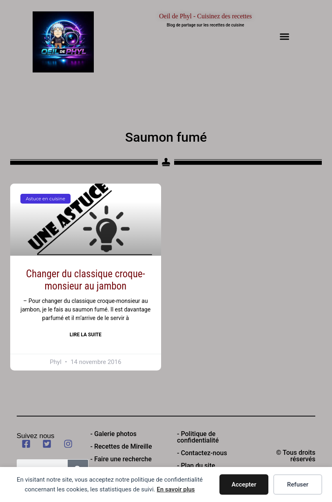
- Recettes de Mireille (121, 446)
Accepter (244, 484)
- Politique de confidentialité (198, 437)
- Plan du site (196, 465)
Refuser (298, 484)
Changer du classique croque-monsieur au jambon (85, 280)
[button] (284, 36)
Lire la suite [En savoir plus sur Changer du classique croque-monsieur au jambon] (86, 335)
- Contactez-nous (202, 453)
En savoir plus (176, 489)
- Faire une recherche (121, 459)
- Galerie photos (114, 434)
